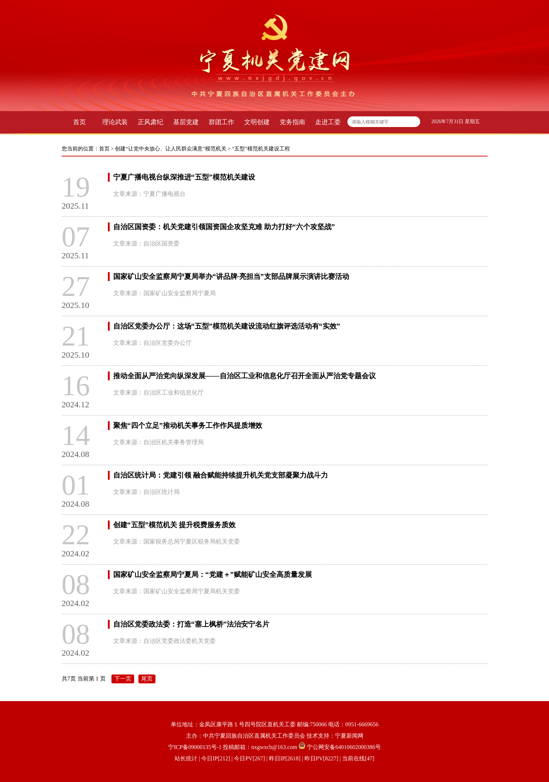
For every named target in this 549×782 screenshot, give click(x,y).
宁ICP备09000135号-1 (194, 747)
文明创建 (257, 122)
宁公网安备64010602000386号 (344, 747)
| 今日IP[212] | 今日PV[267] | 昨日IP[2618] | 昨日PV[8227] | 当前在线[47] (285, 758)
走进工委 (328, 122)
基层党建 (186, 122)
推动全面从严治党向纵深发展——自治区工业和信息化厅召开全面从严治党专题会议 (244, 376)
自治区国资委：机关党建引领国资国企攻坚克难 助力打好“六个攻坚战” (224, 227)
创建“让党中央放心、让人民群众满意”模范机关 (170, 149)
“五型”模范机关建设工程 (261, 149)
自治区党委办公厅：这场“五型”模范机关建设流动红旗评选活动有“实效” (226, 326)
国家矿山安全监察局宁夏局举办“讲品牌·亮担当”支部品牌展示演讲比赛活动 (231, 276)
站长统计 (186, 758)
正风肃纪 (150, 122)
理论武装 (115, 122)
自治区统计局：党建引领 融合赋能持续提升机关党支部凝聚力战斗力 (220, 475)
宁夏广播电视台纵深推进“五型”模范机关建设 (184, 177)
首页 (79, 122)
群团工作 (221, 122)
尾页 (147, 679)
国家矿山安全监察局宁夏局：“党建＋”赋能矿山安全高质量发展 (212, 574)
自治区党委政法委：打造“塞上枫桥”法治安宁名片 (191, 624)
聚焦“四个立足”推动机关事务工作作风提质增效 (187, 425)
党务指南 (292, 122)
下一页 (122, 679)
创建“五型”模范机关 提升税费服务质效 (174, 525)
